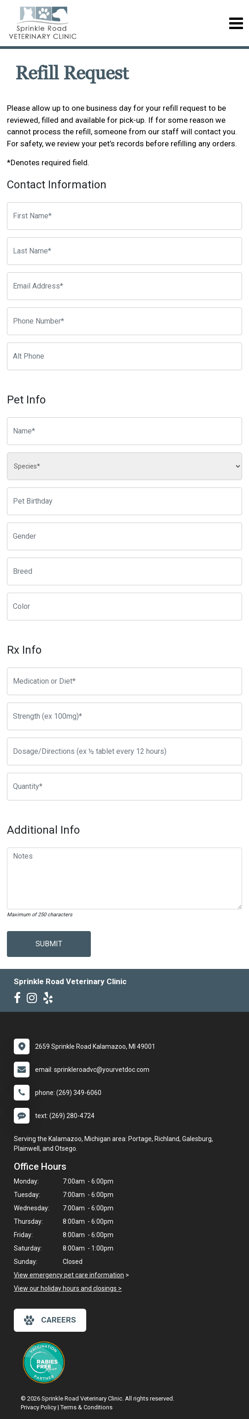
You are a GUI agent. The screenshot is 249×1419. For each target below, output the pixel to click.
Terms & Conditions (86, 1407)
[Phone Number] (124, 321)
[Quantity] (124, 786)
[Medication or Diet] (124, 681)
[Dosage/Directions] (124, 751)
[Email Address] (124, 286)
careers (50, 1320)
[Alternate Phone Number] (124, 356)
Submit (49, 943)
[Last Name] (124, 251)
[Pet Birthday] (124, 501)
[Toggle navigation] (236, 23)
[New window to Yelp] (50, 1000)
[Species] (124, 466)
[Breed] (124, 571)
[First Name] (124, 216)
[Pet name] (124, 431)
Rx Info (24, 649)
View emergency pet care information (69, 1275)
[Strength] (124, 716)
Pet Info (26, 399)
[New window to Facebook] (19, 1000)
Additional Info (43, 830)
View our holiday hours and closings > (68, 1288)
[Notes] (124, 878)
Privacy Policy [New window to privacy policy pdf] (38, 1407)
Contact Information (57, 184)
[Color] (124, 606)
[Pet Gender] (124, 536)
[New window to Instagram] (34, 1000)
